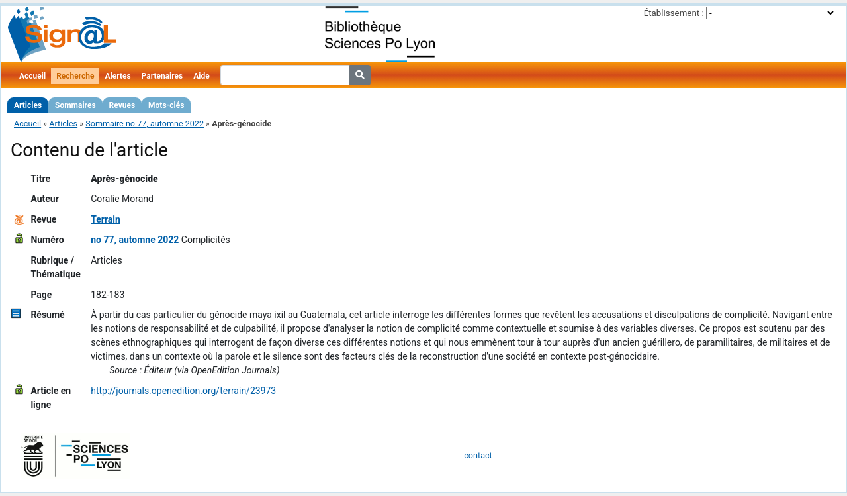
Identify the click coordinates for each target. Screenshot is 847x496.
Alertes (117, 76)
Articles (28, 105)
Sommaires (75, 105)
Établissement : (674, 13)
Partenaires (162, 76)
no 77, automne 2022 (135, 239)
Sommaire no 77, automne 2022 (144, 123)
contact (478, 455)
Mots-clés (166, 105)
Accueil (32, 76)
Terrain (105, 219)
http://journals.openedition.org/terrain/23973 (183, 390)
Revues (122, 105)
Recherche (75, 76)
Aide (201, 76)
